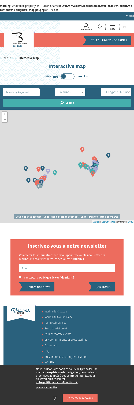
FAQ (46, 351)
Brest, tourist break (55, 328)
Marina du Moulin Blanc (58, 317)
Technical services (55, 322)
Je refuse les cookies (46, 387)
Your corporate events (57, 334)
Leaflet (96, 222)
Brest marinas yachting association (65, 356)
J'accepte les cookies (80, 398)
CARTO (130, 222)
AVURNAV (50, 362)
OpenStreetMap (108, 222)
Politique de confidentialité (56, 277)
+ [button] (5, 114)
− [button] (5, 119)
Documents (51, 345)
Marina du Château (55, 311)
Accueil (7, 57)
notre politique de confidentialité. (57, 382)
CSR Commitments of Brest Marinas (65, 339)
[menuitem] (125, 26)
